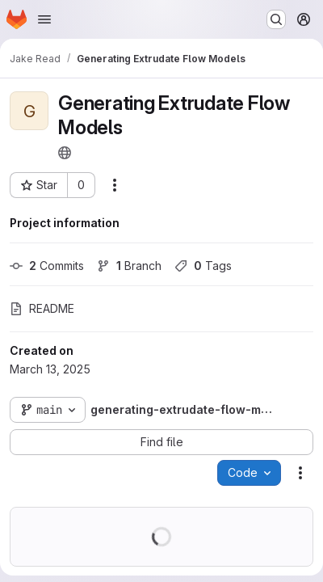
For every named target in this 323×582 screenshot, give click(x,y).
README (42, 308)
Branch (129, 265)
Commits (47, 265)
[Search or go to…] (276, 19)
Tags (203, 265)
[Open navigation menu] (44, 19)
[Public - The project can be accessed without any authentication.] (64, 152)
